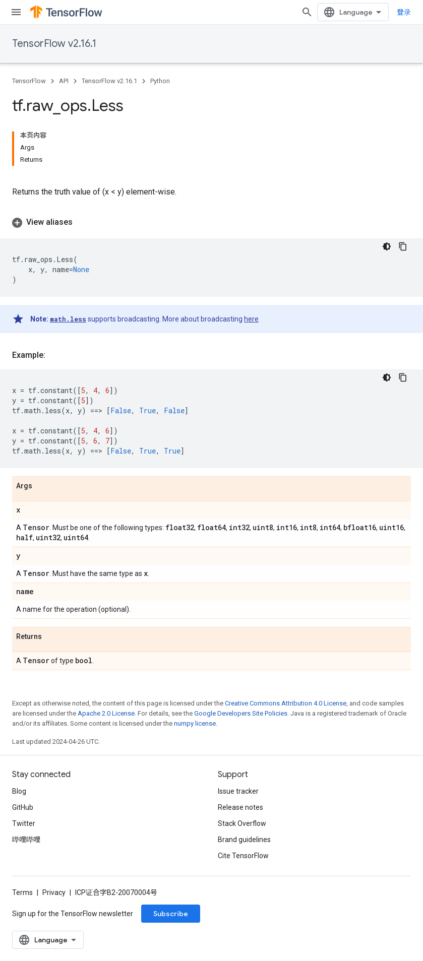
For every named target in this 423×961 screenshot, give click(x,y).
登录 (404, 12)
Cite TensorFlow (243, 856)
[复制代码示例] (403, 246)
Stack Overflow (242, 823)
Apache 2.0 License (106, 713)
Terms (22, 892)
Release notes (240, 807)
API (64, 81)
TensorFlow (29, 81)
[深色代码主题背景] (387, 246)
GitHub (22, 807)
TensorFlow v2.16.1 (54, 43)
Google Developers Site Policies (240, 713)
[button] (211, 222)
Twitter (23, 823)
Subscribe (170, 913)
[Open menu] (16, 12)
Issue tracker (238, 791)
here (251, 319)
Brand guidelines (244, 840)
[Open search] (307, 12)
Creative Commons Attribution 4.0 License (285, 703)
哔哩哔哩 (26, 840)
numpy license (195, 723)
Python (160, 81)
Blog (19, 791)
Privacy (54, 892)
